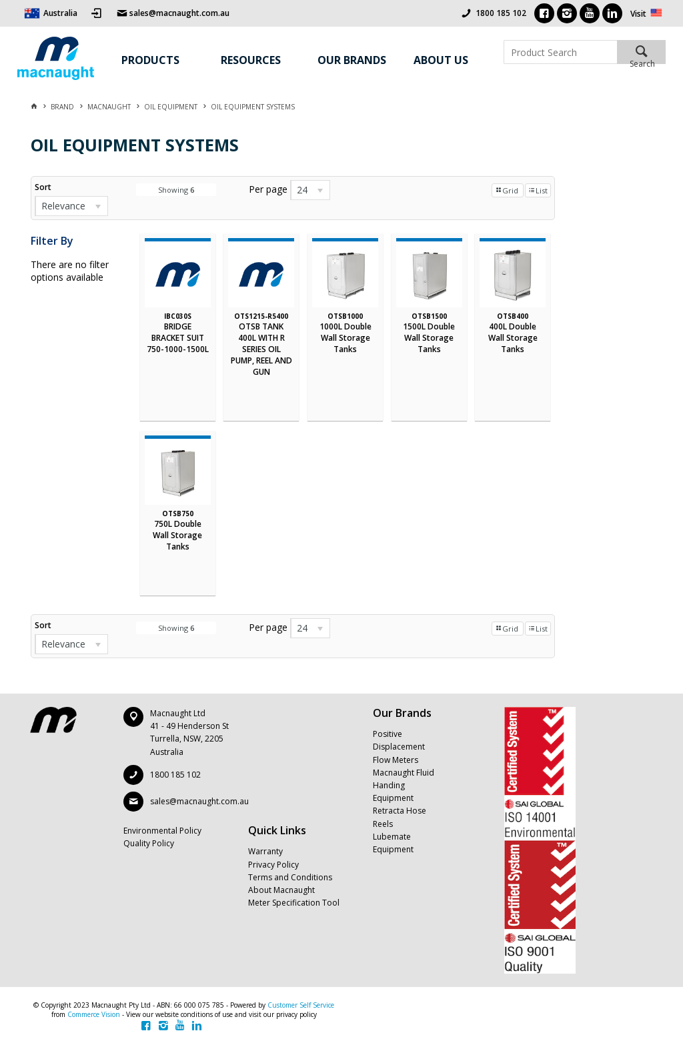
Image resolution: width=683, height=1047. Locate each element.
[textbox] (560, 52)
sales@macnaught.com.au (199, 801)
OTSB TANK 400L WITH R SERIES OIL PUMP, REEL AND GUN (261, 349)
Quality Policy (148, 843)
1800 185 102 (501, 13)
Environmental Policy (162, 830)
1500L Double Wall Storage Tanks (429, 338)
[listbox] (71, 206)
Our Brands (351, 60)
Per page (268, 189)
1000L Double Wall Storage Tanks (345, 338)
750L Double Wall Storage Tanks (177, 535)
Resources (251, 60)
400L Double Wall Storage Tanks (513, 338)
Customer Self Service (300, 1005)
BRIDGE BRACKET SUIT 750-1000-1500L (178, 338)
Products (150, 60)
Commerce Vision (93, 1014)
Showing (176, 190)
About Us (441, 60)
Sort (43, 187)
